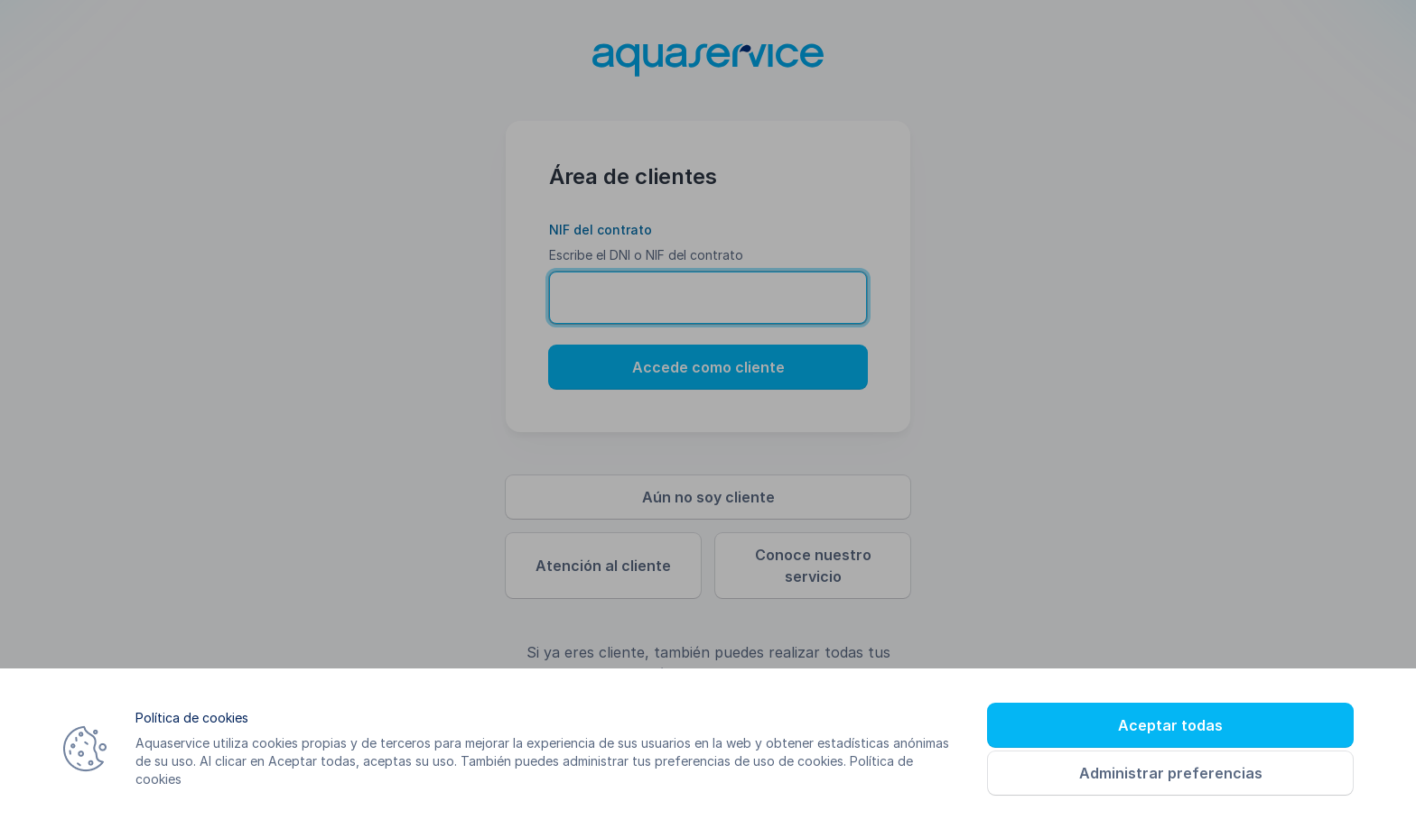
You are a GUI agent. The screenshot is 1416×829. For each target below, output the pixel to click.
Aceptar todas (1170, 725)
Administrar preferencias (1170, 773)
